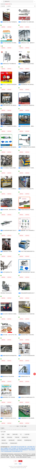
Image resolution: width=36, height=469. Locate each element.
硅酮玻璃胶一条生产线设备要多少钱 (28, 230)
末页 (25, 426)
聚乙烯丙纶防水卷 (28, 440)
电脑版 (20, 463)
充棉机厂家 (15, 448)
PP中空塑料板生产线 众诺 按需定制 (28, 147)
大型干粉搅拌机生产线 (7, 272)
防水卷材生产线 (25, 437)
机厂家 (11, 448)
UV (22, 429)
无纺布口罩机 (15, 434)
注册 (20, 461)
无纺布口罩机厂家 (14, 446)
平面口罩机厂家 (21, 448)
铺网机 (3, 437)
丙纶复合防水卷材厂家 (15, 449)
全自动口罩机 (9, 437)
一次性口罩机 (26, 434)
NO (15, 429)
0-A (1, 429)
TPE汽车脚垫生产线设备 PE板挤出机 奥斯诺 (11, 167)
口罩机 (3, 434)
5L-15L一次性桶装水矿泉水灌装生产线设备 (11, 126)
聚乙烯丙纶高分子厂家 (25, 449)
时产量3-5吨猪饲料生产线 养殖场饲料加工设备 (12, 42)
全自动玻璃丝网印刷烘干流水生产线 (10, 230)
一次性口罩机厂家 (30, 446)
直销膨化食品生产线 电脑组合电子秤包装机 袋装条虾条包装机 (15, 63)
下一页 (21, 426)
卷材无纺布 (19, 440)
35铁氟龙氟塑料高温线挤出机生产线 (28, 293)
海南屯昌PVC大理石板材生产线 (27, 188)
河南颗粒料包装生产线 (25, 376)
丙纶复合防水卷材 (13, 443)
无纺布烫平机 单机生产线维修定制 (10, 21)
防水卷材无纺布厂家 (18, 451)
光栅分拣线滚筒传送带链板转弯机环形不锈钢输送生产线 (14, 355)
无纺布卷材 (4, 440)
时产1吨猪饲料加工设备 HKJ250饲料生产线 (11, 418)
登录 (16, 461)
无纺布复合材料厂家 (9, 451)
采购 (34, 373)
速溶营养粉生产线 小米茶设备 (9, 397)
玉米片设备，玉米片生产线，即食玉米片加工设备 (13, 334)
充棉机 (8, 434)
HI (9, 429)
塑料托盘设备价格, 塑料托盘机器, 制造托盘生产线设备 (14, 147)
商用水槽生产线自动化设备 (6, 293)
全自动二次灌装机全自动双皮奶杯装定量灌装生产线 (13, 84)
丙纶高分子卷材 (4, 443)
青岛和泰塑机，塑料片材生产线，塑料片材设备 (12, 209)
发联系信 (3, 27)
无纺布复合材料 (11, 440)
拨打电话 (9, 27)
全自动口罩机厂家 (22, 446)
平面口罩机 (17, 437)
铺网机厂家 (7, 448)
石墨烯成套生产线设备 (7, 251)
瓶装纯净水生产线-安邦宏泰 (8, 376)
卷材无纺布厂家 (28, 448)
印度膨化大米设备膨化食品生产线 (27, 397)
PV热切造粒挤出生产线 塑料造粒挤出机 (11, 188)
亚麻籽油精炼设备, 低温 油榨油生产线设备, (11, 105)
